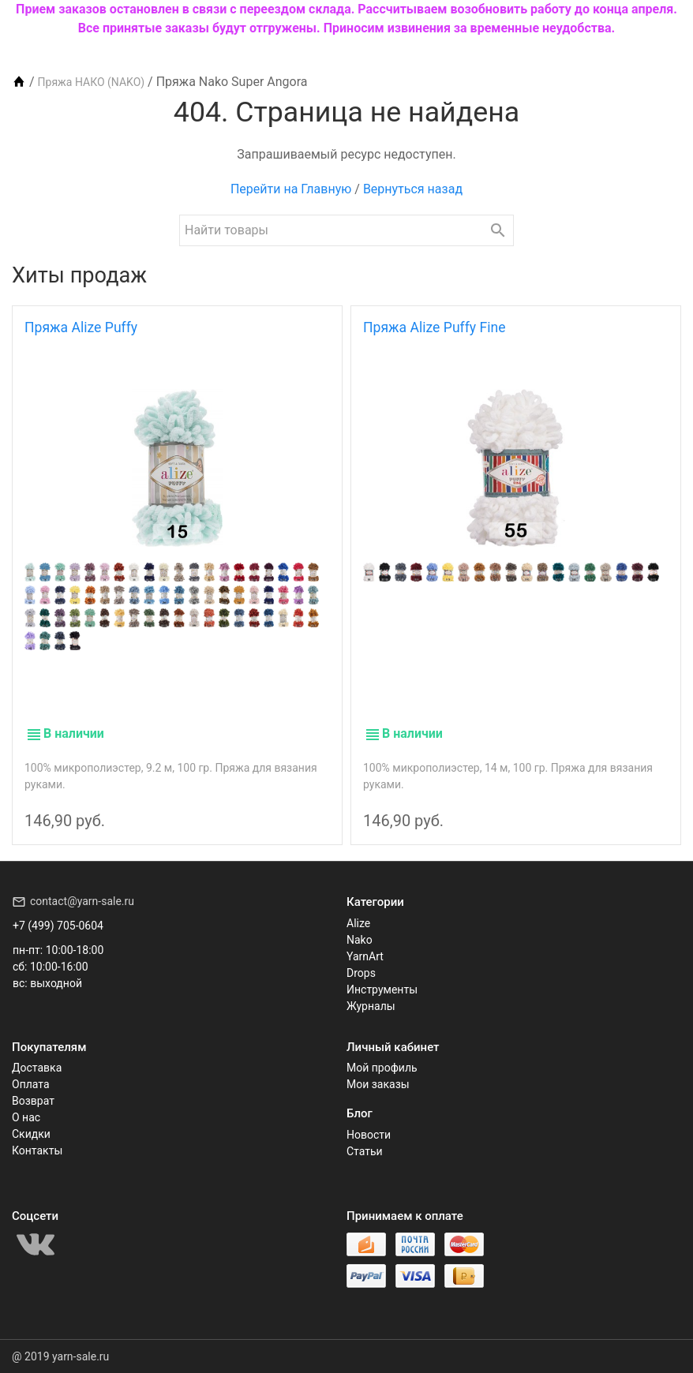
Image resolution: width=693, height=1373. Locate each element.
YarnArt (365, 956)
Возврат (33, 1100)
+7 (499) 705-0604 (58, 925)
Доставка (37, 1067)
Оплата (31, 1084)
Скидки (31, 1134)
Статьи (364, 1151)
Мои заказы (378, 1084)
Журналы (370, 1006)
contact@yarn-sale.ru (82, 901)
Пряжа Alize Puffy (80, 327)
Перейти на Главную (290, 188)
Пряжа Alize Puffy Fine (434, 327)
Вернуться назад (413, 188)
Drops (361, 973)
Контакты (37, 1150)
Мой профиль (382, 1067)
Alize (358, 923)
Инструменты (382, 989)
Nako (359, 939)
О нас (26, 1117)
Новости (368, 1134)
